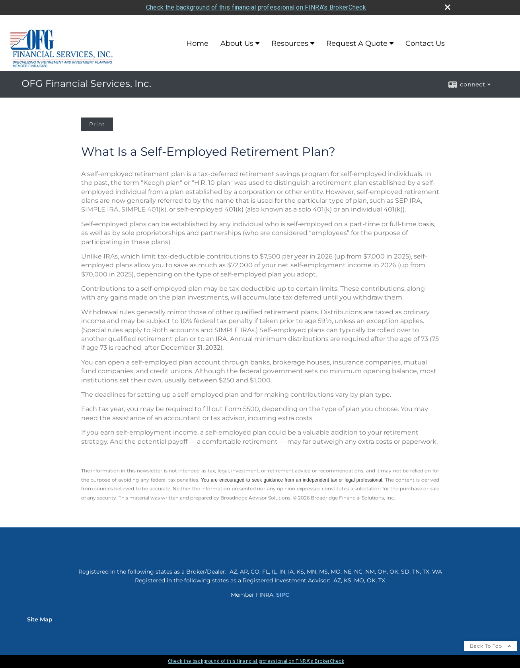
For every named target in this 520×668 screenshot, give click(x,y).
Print (97, 124)
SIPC (282, 594)
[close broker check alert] (447, 7)
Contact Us (425, 43)
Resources (289, 43)
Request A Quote (357, 43)
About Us (236, 43)
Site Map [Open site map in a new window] (40, 619)
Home (197, 43)
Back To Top (490, 646)
